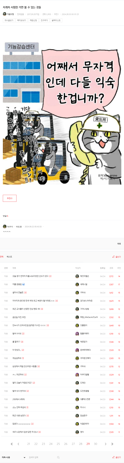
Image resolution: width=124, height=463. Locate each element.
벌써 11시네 (17, 333)
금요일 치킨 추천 (19, 317)
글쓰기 (118, 257)
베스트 (9, 257)
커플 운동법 (17, 284)
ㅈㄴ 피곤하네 (18, 374)
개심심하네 (17, 358)
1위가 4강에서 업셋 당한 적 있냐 (25, 432)
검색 (58, 457)
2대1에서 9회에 (19, 399)
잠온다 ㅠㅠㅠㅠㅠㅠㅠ (21, 424)
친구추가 (44, 20)
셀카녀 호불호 (18, 292)
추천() (9, 198)
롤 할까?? (16, 342)
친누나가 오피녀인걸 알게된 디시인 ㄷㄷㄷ (29, 325)
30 (95, 443)
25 (58, 443)
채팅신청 (33, 20)
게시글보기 (9, 20)
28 (80, 443)
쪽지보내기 (21, 20)
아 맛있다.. (17, 350)
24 (50, 443)
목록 (119, 244)
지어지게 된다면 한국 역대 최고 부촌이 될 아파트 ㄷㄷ (34, 301)
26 (65, 443)
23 (43, 443)
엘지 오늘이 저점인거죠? (22, 383)
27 (73, 443)
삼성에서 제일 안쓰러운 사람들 (25, 366)
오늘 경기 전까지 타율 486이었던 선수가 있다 (30, 276)
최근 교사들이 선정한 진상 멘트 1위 (26, 309)
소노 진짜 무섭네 (19, 407)
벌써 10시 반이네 (19, 391)
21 (28, 443)
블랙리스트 (56, 20)
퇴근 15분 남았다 (19, 415)
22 (36, 443)
